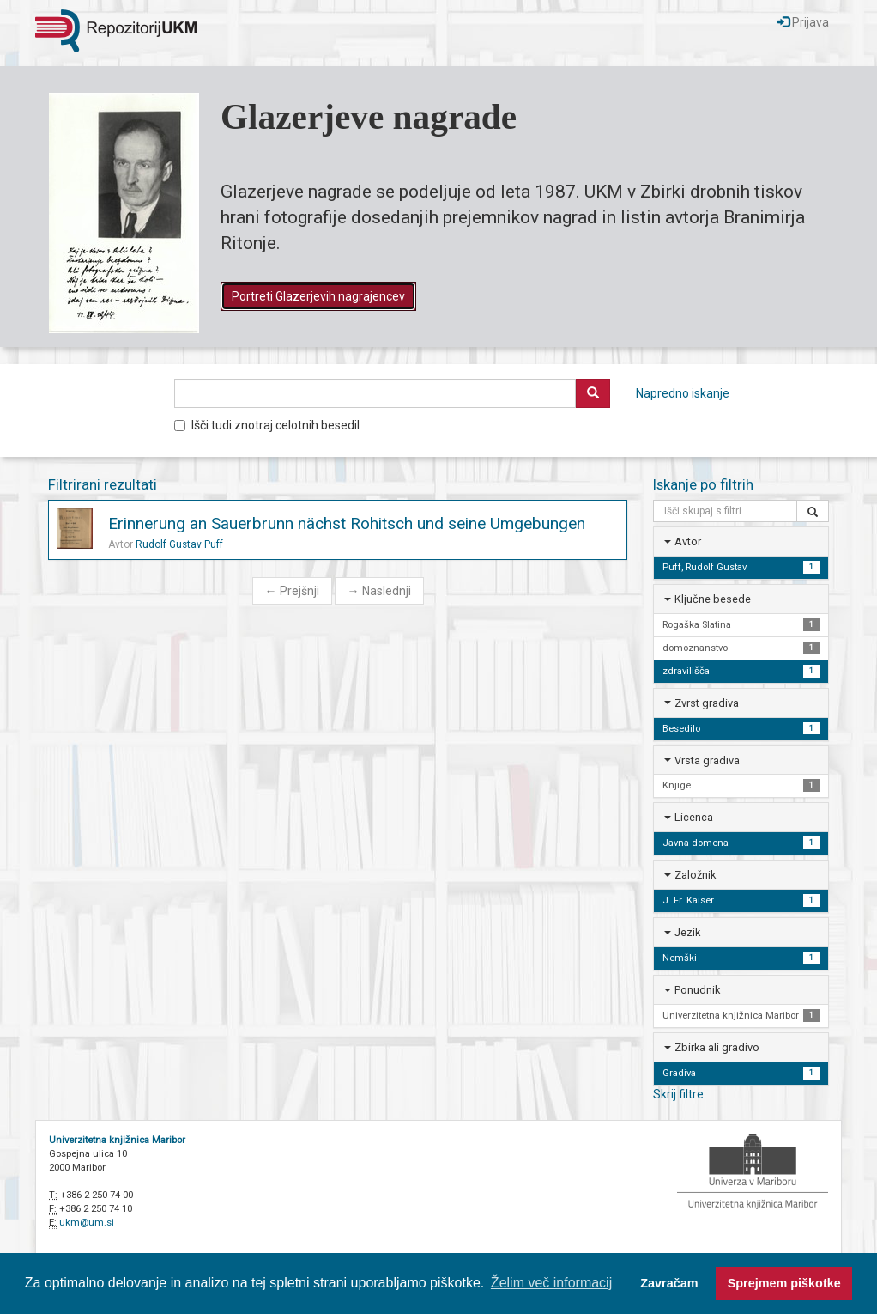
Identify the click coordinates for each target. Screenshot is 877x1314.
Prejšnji (292, 591)
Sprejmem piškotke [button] (784, 1283)
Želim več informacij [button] (551, 1282)
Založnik (695, 874)
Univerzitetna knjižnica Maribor (117, 1140)
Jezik (687, 932)
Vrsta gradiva (707, 760)
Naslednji (379, 591)
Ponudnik (697, 989)
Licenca (693, 817)
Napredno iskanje (682, 393)
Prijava (803, 22)
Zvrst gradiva (706, 703)
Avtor (687, 541)
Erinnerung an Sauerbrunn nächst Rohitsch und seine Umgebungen (346, 523)
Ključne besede (712, 599)
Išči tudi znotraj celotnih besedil (267, 425)
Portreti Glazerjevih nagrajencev (318, 296)
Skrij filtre (678, 1094)
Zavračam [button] (669, 1283)
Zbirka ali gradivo (716, 1047)
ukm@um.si (86, 1222)
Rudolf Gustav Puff (179, 544)
